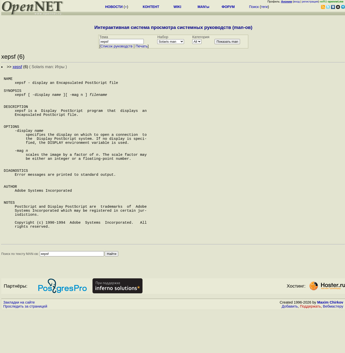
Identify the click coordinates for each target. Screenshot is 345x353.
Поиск (254, 7)
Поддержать (310, 348)
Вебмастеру (333, 348)
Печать (142, 46)
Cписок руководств (116, 46)
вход (297, 1)
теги (264, 7)
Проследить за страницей (25, 348)
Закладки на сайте (19, 344)
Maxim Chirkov (330, 344)
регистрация (310, 1)
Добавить (290, 348)
